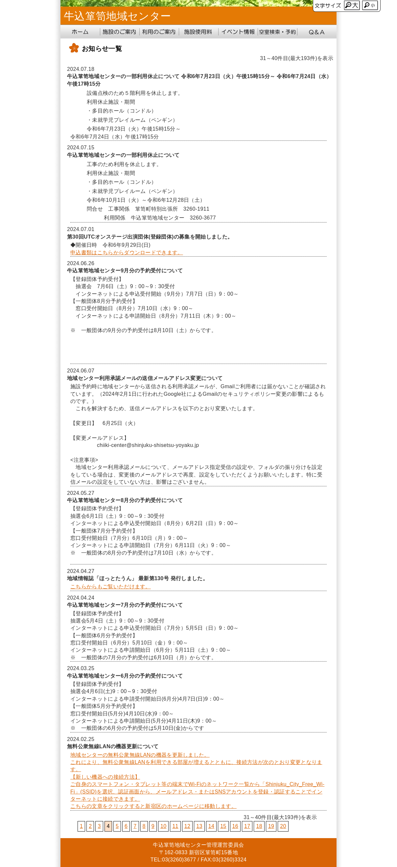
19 (271, 826)
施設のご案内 (119, 32)
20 (283, 826)
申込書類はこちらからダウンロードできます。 (126, 252)
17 (247, 826)
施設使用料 (198, 32)
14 (211, 826)
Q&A (317, 32)
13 (199, 826)
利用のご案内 (159, 32)
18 (259, 826)
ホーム (80, 32)
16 (235, 826)
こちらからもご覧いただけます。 (110, 586)
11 (175, 826)
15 (223, 826)
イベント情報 (238, 32)
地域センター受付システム (277, 32)
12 (187, 826)
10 (163, 826)
